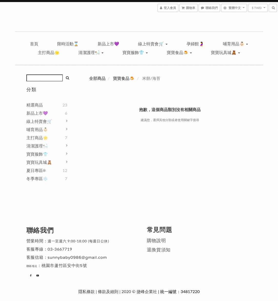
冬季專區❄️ (37, 178)
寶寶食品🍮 (179, 52)
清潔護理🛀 (91, 52)
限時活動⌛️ (68, 43)
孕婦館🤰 (195, 43)
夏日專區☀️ (36, 170)
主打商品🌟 (48, 52)
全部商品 (97, 78)
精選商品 (34, 104)
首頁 (34, 43)
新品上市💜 (108, 43)
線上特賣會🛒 (152, 43)
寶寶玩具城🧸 (225, 52)
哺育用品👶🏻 (235, 43)
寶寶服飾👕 (135, 52)
